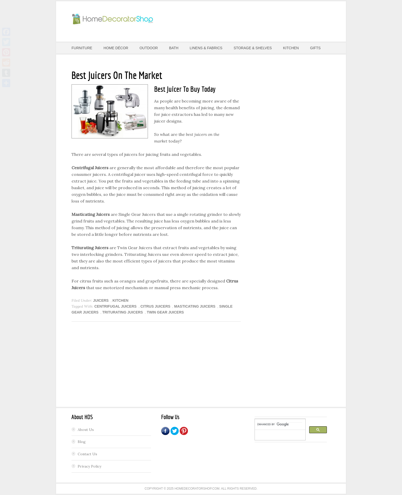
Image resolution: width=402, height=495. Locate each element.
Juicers (101, 300)
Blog (82, 441)
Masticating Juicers (194, 306)
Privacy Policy (89, 466)
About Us (86, 429)
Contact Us (87, 454)
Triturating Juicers (122, 312)
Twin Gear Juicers (165, 312)
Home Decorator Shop (113, 19)
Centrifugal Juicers (115, 306)
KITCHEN (120, 300)
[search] (279, 424)
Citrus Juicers (155, 306)
